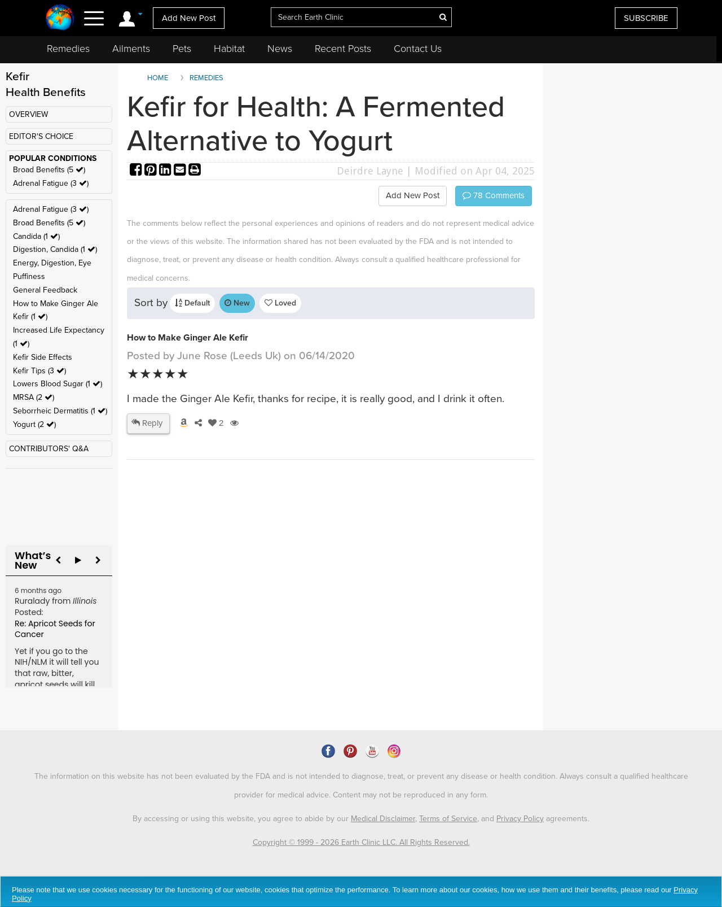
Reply (146, 423)
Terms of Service (448, 818)
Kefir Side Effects (42, 357)
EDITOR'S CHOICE (41, 136)
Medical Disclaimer (383, 818)
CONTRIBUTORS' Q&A (49, 449)
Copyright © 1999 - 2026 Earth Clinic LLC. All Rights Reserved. (361, 842)
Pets (182, 48)
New (237, 303)
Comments (494, 195)
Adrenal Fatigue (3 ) (51, 183)
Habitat (229, 48)
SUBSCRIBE (646, 18)
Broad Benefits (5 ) (49, 170)
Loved (280, 303)
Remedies (68, 48)
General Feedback (45, 290)
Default (192, 303)
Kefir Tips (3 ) (39, 371)
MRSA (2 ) (33, 397)
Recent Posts (343, 48)
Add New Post (188, 18)
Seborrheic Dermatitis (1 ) (60, 411)
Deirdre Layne (370, 171)
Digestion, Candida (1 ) (55, 249)
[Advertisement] (333, 633)
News (279, 48)
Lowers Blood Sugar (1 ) (57, 384)
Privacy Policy (520, 818)
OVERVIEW (28, 114)
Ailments (131, 48)
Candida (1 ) (36, 236)
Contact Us (418, 48)
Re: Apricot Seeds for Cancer (55, 629)
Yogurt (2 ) (34, 424)
